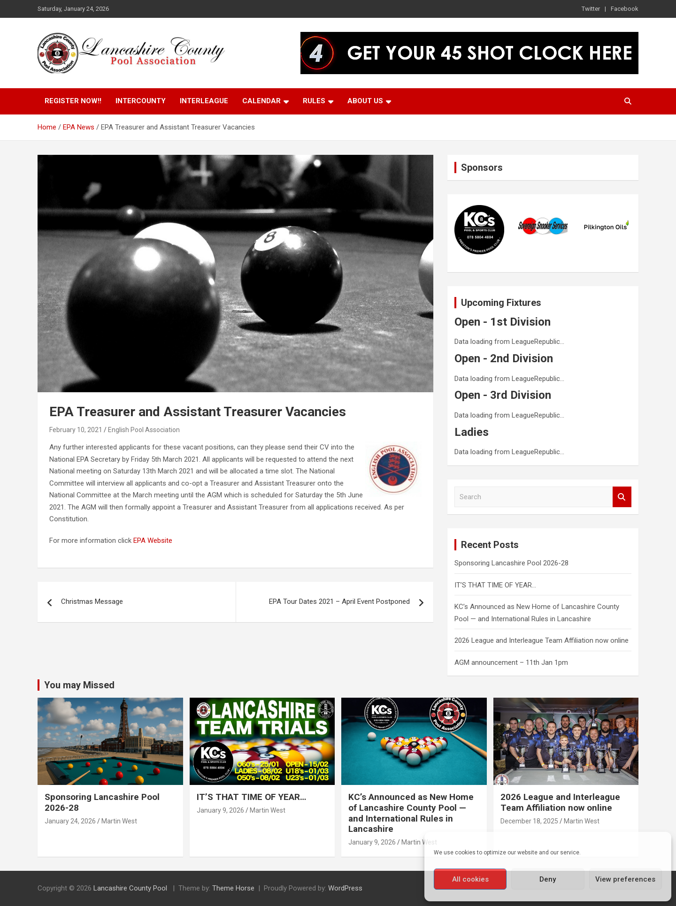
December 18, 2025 (529, 821)
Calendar (261, 101)
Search (622, 497)
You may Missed (79, 685)
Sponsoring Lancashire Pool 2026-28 (511, 563)
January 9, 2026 (220, 810)
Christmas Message (92, 601)
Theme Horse (233, 888)
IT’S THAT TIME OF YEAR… (495, 585)
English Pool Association (144, 430)
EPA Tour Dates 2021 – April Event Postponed (339, 601)
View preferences (625, 879)
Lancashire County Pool (131, 888)
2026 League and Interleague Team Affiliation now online (541, 640)
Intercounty (140, 101)
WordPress (345, 888)
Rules (314, 101)
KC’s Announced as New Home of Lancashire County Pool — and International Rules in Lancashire (411, 813)
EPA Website (152, 540)
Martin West (119, 821)
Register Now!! (73, 101)
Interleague (204, 101)
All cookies (470, 879)
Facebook (624, 8)
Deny (547, 879)
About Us (365, 101)
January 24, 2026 (70, 821)
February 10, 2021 (75, 430)
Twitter (591, 8)
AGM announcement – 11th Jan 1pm (511, 662)
